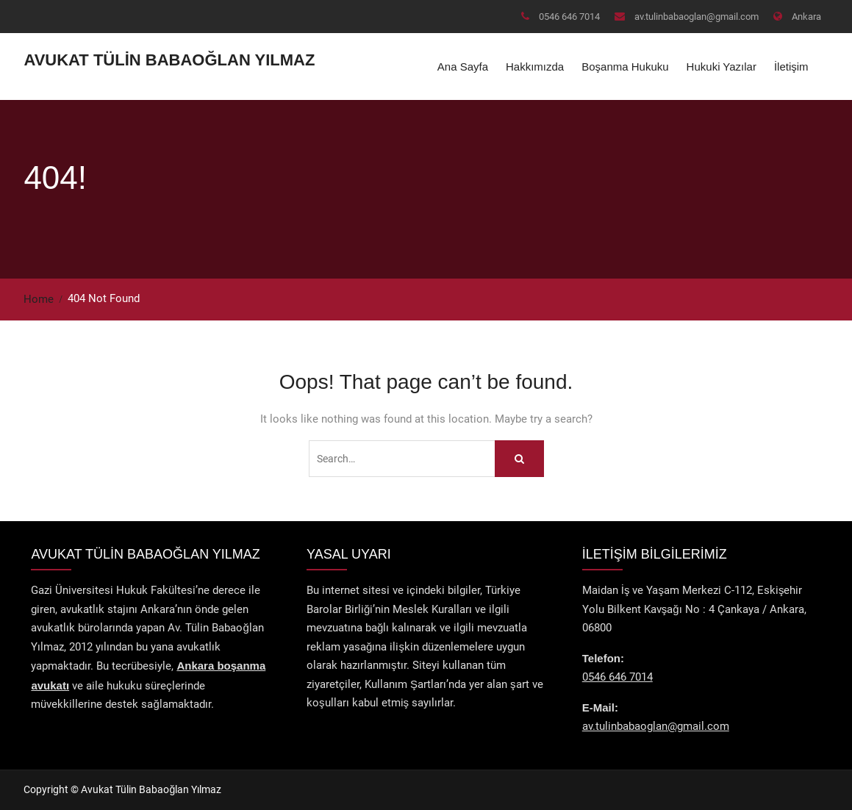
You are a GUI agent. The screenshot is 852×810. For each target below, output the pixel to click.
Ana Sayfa (462, 66)
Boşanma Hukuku (624, 66)
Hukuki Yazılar (721, 66)
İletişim (791, 66)
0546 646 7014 (569, 16)
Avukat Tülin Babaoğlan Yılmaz (169, 60)
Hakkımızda (535, 66)
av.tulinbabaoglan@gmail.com (696, 16)
